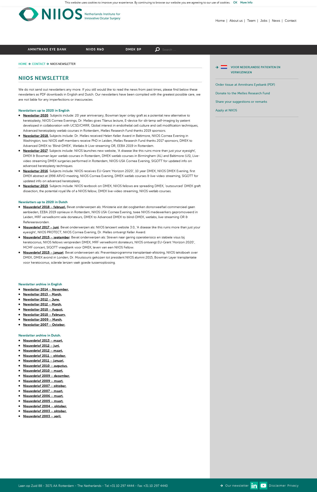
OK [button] (235, 2)
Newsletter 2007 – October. (44, 376)
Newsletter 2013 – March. (42, 345)
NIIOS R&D (95, 100)
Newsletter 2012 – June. (41, 350)
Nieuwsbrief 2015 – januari (43, 303)
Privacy (293, 485)
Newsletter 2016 (35, 222)
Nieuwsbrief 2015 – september (46, 288)
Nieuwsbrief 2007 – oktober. (44, 437)
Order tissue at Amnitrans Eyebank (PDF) (245, 136)
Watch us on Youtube (263, 485)
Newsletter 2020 (35, 166)
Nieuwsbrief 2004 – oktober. (45, 457)
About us (236, 20)
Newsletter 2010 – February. (44, 366)
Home (69, 14)
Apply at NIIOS (226, 161)
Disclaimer (277, 485)
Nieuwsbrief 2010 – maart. (43, 422)
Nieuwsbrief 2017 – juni (41, 278)
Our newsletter (237, 485)
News (276, 20)
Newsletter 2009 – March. (42, 370)
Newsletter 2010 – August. (43, 360)
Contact (290, 20)
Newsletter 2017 (35, 202)
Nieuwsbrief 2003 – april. (42, 467)
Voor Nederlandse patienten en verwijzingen (255, 121)
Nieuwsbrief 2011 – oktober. (44, 407)
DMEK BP (133, 100)
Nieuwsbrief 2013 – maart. (43, 391)
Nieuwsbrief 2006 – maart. (43, 447)
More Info (246, 2)
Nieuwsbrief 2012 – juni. (41, 397)
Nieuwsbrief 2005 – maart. (43, 452)
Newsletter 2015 (35, 237)
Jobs (263, 20)
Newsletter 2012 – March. (42, 355)
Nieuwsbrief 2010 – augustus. (45, 417)
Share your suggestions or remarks (241, 153)
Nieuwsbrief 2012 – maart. (43, 402)
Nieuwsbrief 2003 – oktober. (45, 462)
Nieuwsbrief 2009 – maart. (43, 432)
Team (251, 20)
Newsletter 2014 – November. (46, 340)
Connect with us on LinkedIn (254, 485)
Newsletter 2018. (36, 187)
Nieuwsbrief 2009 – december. (46, 427)
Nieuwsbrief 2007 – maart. (43, 442)
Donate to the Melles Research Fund (242, 144)
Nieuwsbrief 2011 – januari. (43, 412)
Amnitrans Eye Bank (47, 100)
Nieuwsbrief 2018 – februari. (44, 258)
